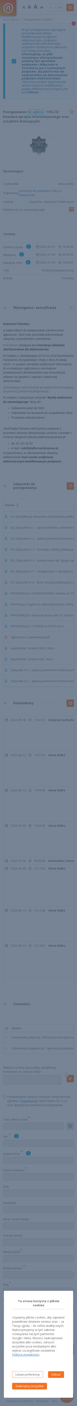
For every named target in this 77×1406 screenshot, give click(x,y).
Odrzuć (56, 1374)
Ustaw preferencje (27, 1374)
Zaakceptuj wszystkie (29, 1386)
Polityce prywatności (25, 1355)
